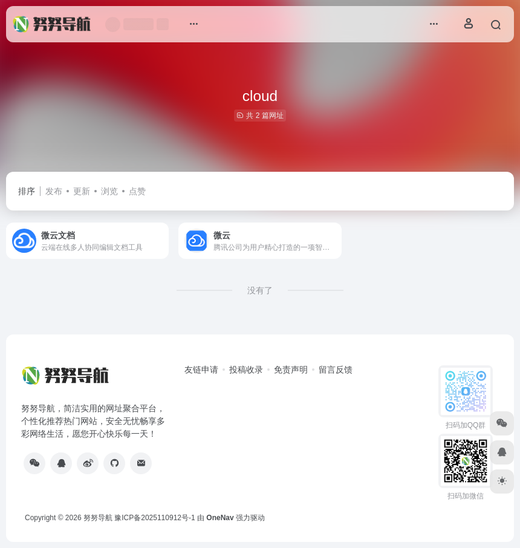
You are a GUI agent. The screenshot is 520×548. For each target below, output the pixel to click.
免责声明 (291, 369)
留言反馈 (336, 369)
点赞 (137, 191)
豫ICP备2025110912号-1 (154, 518)
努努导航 (97, 518)
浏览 (109, 191)
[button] (193, 24)
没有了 (260, 290)
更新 (81, 191)
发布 (53, 191)
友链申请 (201, 369)
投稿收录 (246, 369)
